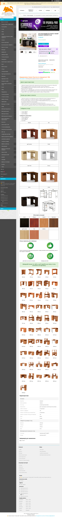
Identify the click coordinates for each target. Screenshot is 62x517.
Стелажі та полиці (5, 96)
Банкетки (3, 122)
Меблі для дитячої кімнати (7, 116)
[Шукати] (15, 17)
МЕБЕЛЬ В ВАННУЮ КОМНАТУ (7, 136)
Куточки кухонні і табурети (7, 44)
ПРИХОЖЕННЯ (4, 146)
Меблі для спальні (5, 113)
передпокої (21, 468)
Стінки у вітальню (5, 56)
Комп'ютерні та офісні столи (7, 61)
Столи (3, 29)
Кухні (3, 64)
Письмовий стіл (23, 78)
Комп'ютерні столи (5, 124)
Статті (2, 176)
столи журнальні (22, 456)
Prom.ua (36, 513)
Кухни (3, 87)
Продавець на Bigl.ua (31, 514)
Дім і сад (3, 131)
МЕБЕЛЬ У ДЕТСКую (5, 143)
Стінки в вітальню (5, 94)
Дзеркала (3, 76)
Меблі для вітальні (5, 111)
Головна (22, 10)
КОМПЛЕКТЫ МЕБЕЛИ (6, 139)
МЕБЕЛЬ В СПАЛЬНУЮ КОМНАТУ (6, 149)
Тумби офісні (4, 101)
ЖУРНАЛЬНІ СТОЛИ (5, 154)
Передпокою (4, 91)
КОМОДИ (3, 159)
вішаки (20, 451)
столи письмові (22, 458)
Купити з (43, 46)
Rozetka (3, 164)
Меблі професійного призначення (5, 119)
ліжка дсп (42, 449)
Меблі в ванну (4, 66)
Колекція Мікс (4, 26)
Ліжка (3, 31)
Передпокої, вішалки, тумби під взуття (7, 37)
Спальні (3, 40)
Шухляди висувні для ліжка (45, 454)
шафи (20, 449)
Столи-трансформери (6, 127)
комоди (20, 453)
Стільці (3, 69)
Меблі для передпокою (6, 108)
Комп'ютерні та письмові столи (7, 84)
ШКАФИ (3, 157)
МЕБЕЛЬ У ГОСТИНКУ (6, 162)
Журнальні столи (5, 78)
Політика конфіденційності (50, 515)
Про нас (2, 169)
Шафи (3, 34)
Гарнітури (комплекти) (6, 73)
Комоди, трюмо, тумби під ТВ (7, 24)
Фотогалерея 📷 (4, 174)
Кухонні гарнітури (5, 42)
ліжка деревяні (43, 451)
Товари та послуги (4, 21)
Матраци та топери (5, 104)
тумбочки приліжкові (44, 453)
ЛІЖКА (3, 166)
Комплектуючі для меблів (7, 129)
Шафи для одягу (5, 54)
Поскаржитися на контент (40, 515)
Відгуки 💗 (3, 171)
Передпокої (4, 59)
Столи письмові (30, 15)
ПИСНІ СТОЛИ (4, 152)
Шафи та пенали (5, 99)
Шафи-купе (4, 52)
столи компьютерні (23, 454)
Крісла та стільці (5, 47)
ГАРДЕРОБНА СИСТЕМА (6, 134)
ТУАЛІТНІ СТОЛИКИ (5, 141)
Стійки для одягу (5, 71)
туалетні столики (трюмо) (24, 460)
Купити (43, 43)
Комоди (48, 10)
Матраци (3, 49)
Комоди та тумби (5, 81)
